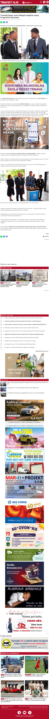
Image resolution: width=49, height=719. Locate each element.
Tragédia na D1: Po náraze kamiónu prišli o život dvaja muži (22, 387)
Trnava (7, 19)
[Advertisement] (14, 252)
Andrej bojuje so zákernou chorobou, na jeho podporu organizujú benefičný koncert (39, 284)
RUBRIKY (27, 3)
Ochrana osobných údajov (31, 706)
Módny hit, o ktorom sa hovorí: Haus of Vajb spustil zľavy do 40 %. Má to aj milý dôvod (25, 331)
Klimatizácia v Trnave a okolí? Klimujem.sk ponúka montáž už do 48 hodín (22, 337)
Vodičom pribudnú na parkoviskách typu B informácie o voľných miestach (23, 284)
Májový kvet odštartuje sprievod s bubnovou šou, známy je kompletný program (24, 334)
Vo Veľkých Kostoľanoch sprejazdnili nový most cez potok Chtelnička (25, 393)
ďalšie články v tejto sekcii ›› (42, 351)
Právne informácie (21, 706)
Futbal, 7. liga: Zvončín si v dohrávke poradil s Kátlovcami (35, 675)
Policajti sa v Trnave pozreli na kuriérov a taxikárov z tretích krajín (19, 347)
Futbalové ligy (28, 674)
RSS (46, 706)
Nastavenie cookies (37, 707)
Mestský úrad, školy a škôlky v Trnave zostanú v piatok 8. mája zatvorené (21, 327)
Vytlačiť (46, 236)
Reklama (43, 706)
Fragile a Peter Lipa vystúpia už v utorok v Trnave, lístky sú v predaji (20, 340)
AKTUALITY (2, 19)
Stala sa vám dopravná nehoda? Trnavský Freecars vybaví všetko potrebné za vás (8, 284)
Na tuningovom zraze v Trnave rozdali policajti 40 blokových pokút (20, 344)
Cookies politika (45, 707)
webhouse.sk (29, 716)
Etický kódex (39, 706)
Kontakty (31, 707)
